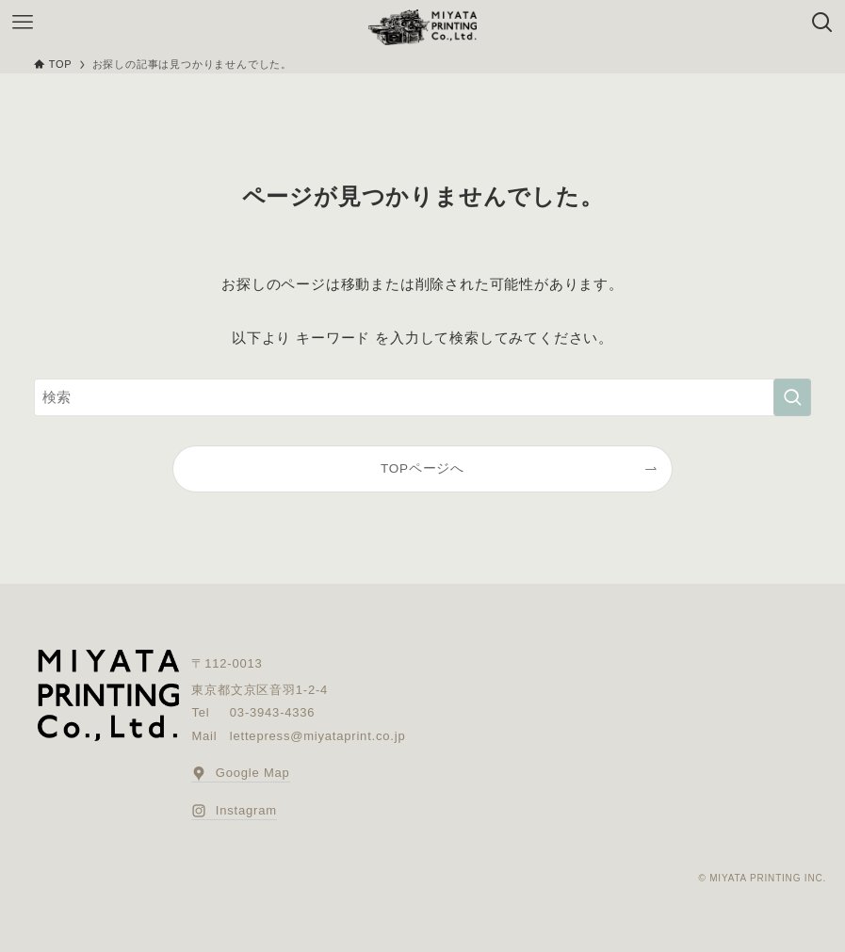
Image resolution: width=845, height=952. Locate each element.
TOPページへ (422, 468)
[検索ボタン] (822, 22)
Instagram (233, 811)
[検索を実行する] (792, 397)
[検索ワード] (422, 397)
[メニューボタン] (22, 22)
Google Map (240, 774)
